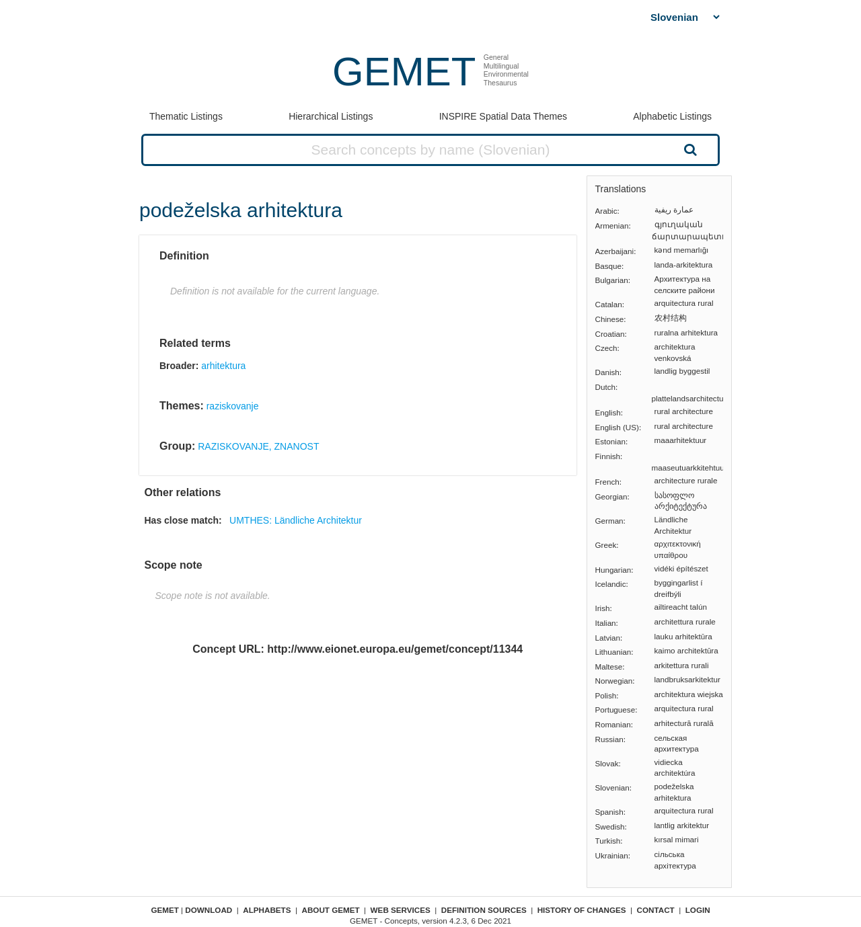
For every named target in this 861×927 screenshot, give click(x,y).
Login (697, 909)
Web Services (400, 909)
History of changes (581, 909)
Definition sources (484, 909)
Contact (656, 909)
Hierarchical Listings (331, 116)
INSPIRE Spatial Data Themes (503, 116)
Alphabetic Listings (672, 116)
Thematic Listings (186, 116)
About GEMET (331, 909)
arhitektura (223, 365)
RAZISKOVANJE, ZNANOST (258, 446)
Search (689, 149)
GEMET (404, 72)
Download (208, 909)
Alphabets (267, 909)
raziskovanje (233, 406)
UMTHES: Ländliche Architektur (295, 520)
